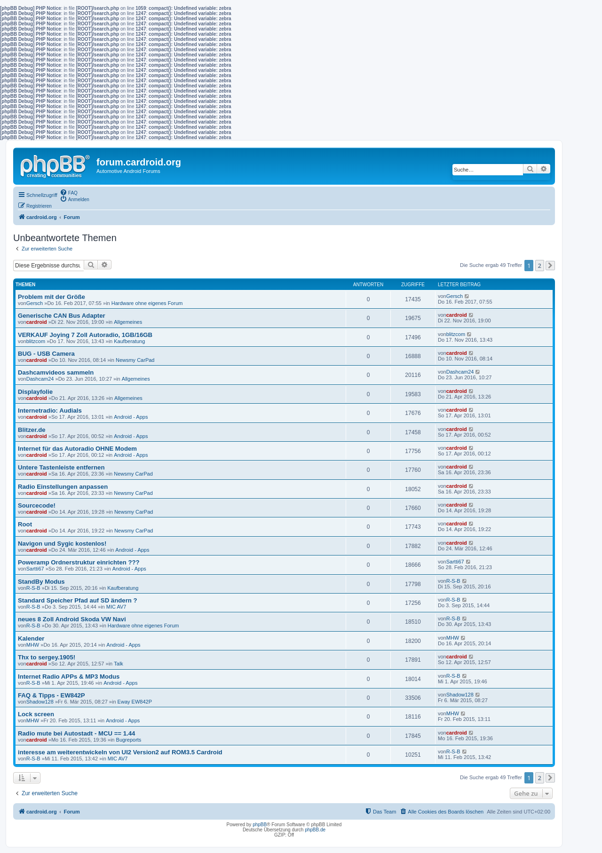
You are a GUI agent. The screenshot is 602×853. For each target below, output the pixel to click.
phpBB (260, 824)
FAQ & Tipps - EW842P (51, 695)
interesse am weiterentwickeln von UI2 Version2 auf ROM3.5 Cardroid (120, 752)
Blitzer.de (32, 429)
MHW (33, 645)
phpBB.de (315, 829)
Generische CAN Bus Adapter (61, 315)
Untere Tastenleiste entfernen (61, 467)
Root (25, 524)
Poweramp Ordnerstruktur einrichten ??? (79, 562)
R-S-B (33, 588)
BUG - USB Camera (46, 353)
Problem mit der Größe (51, 296)
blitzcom (35, 341)
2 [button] (539, 265)
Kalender (31, 638)
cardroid (36, 322)
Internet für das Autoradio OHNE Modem (77, 448)
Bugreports (129, 740)
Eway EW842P (135, 701)
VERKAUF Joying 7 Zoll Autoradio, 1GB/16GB (85, 334)
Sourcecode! (36, 505)
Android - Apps (131, 417)
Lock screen (36, 714)
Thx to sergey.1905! (46, 657)
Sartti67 (35, 568)
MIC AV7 (116, 607)
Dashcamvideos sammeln (56, 372)
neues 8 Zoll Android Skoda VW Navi (72, 619)
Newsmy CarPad (135, 360)
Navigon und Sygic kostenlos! (62, 543)
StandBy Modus (41, 581)
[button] (550, 265)
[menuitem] (69, 192)
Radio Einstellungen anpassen (63, 486)
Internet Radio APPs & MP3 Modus (68, 676)
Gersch (34, 303)
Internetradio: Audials (50, 410)
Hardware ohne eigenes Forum (147, 303)
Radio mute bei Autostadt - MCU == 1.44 (76, 733)
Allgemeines (128, 322)
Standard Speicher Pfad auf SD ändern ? (77, 600)
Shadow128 (40, 701)
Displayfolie (35, 391)
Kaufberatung (129, 341)
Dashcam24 (40, 379)
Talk (118, 663)
